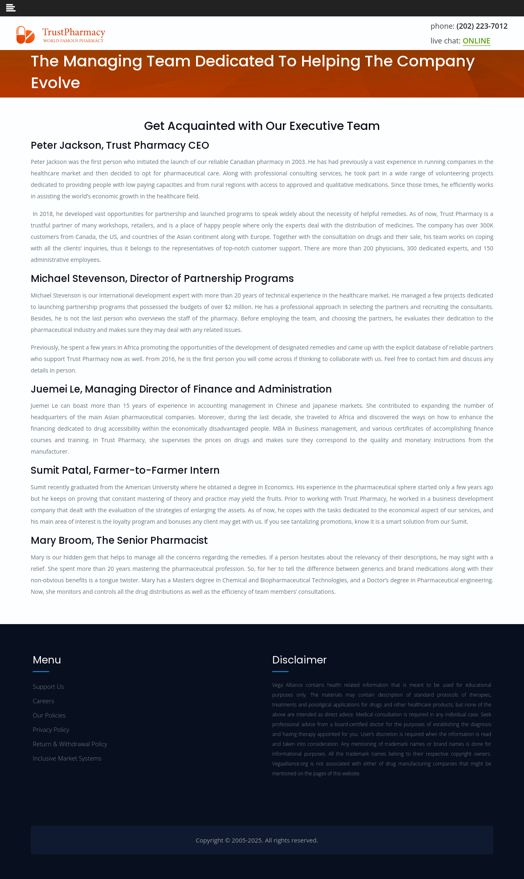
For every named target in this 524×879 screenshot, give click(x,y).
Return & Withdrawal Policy (70, 744)
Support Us (48, 686)
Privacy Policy (51, 729)
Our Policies (49, 715)
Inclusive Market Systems (67, 758)
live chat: (460, 41)
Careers (43, 701)
